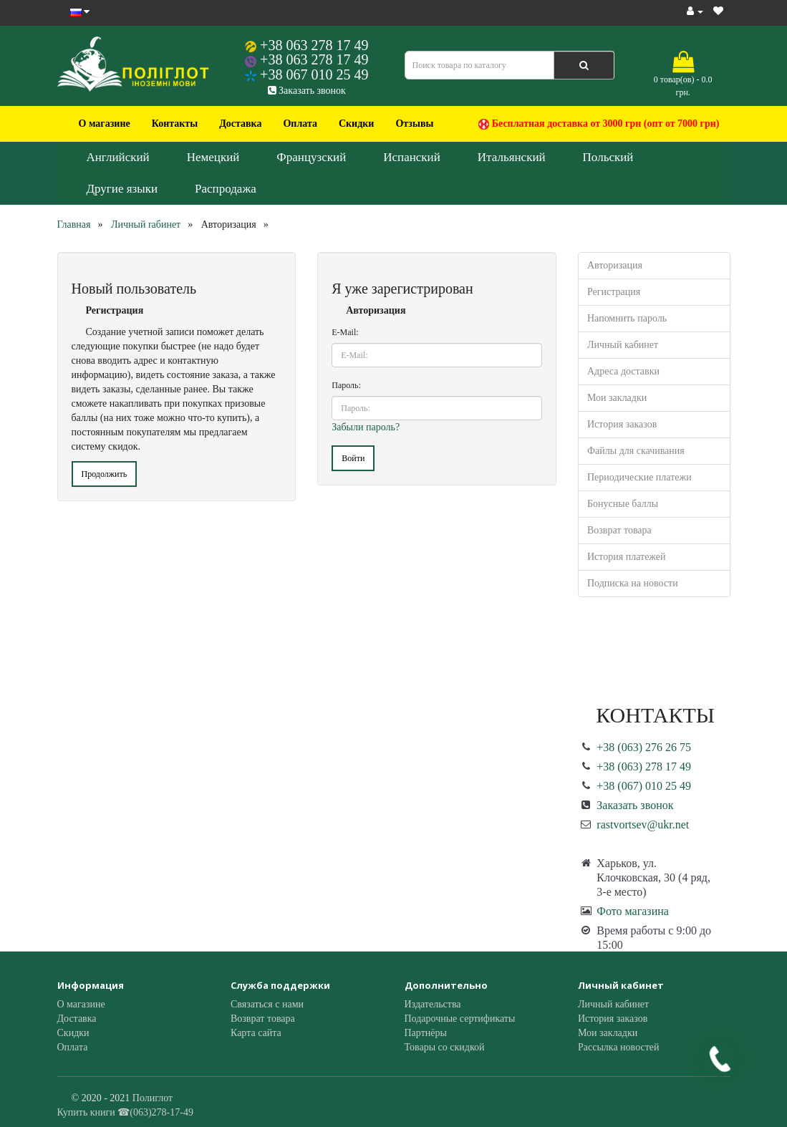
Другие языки (122, 188)
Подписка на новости (632, 583)
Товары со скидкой (445, 1047)
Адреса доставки (623, 371)
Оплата (300, 123)
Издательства (433, 1004)
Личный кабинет (622, 344)
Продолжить (104, 474)
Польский (608, 157)
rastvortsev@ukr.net (643, 824)
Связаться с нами (267, 1004)
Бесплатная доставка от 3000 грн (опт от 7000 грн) (598, 124)
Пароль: (346, 385)
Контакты (175, 123)
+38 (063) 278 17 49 (644, 766)
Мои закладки (617, 397)
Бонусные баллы (622, 503)
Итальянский (512, 157)
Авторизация (614, 265)
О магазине (104, 123)
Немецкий (213, 157)
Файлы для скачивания (636, 450)
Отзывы (414, 123)
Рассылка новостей (619, 1047)
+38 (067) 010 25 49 (644, 786)
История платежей (626, 556)
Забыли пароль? (366, 427)
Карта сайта (256, 1032)
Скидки (356, 123)
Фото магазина (633, 911)
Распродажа (225, 188)
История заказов (622, 424)
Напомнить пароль (627, 318)
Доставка (240, 123)
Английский (118, 157)
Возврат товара (619, 530)
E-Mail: (345, 332)
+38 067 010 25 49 (314, 74)
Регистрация (613, 291)
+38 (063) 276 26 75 (644, 747)
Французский (311, 157)
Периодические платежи (639, 477)
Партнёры (426, 1032)
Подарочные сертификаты (460, 1018)
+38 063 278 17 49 (314, 45)
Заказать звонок (307, 90)
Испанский (411, 157)
